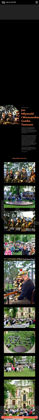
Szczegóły (26, 417)
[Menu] (36, 2)
